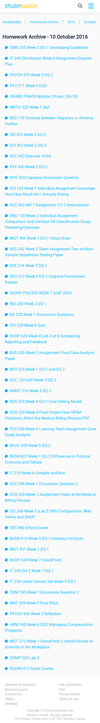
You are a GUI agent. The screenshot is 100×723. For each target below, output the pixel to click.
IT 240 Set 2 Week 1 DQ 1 (32, 570)
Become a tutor (16, 689)
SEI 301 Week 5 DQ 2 (28, 134)
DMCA (9, 699)
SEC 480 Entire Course (29, 527)
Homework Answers (20, 685)
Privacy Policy (69, 694)
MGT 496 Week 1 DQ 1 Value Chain (40, 238)
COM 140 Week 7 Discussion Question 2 (44, 592)
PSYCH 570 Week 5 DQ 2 (31, 75)
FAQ (62, 689)
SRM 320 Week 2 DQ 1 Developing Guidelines (49, 47)
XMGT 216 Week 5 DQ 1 (30, 391)
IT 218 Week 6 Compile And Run (37, 473)
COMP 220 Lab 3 (24, 658)
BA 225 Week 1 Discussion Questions (42, 314)
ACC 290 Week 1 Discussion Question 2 (44, 483)
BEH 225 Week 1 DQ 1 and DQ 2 (37, 369)
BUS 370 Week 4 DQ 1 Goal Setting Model (46, 401)
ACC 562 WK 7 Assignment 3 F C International (49, 205)
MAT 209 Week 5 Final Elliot (34, 603)
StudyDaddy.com (62, 710)
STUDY (21, 6)
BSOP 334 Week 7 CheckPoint (35, 560)
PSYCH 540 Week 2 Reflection (35, 614)
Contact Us (13, 694)
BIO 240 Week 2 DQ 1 (28, 303)
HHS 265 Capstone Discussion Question (44, 177)
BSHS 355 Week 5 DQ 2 (30, 445)
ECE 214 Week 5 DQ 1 (28, 265)
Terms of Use (68, 699)
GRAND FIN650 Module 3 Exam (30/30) (44, 96)
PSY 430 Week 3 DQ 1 (29, 167)
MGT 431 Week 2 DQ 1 (29, 549)
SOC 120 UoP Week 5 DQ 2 (33, 380)
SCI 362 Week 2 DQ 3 (28, 145)
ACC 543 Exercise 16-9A (30, 156)
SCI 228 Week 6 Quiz (27, 325)
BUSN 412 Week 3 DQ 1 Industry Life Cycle (46, 538)
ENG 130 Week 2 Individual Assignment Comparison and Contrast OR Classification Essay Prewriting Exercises (48, 221)
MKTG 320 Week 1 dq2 (29, 107)
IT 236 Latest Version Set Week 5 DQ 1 (43, 581)
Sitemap (11, 704)
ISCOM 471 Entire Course (31, 668)
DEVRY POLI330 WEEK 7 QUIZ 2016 (41, 293)
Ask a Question (70, 685)
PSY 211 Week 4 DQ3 (28, 85)
